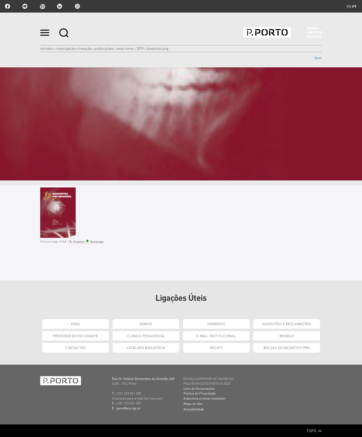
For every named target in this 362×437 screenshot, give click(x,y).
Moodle (287, 335)
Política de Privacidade (200, 393)
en (349, 6)
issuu (42, 6)
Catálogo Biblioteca (145, 347)
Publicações (104, 48)
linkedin (59, 6)
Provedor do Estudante (75, 335)
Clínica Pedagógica (145, 335)
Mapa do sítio (193, 403)
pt (354, 6)
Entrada (46, 48)
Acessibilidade (194, 409)
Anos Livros (125, 48)
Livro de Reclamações (199, 388)
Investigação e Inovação (74, 48)
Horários (216, 323)
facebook (7, 6)
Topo (314, 430)
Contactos (75, 347)
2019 (140, 48)
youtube (24, 6)
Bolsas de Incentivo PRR (286, 347)
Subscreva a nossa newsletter (205, 398)
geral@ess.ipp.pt (128, 408)
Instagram (76, 6)
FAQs (75, 323)
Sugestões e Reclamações (286, 323)
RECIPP (216, 347)
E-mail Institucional (216, 335)
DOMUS (146, 323)
